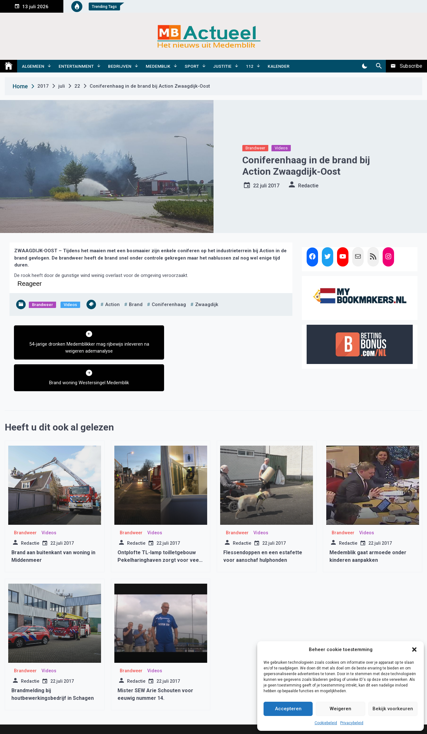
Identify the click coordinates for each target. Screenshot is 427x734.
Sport (192, 66)
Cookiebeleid (326, 723)
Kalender (279, 66)
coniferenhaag (169, 304)
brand (136, 304)
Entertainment (76, 66)
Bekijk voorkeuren (393, 709)
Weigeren (340, 709)
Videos (281, 148)
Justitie (222, 66)
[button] (414, 649)
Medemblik (158, 66)
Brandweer (255, 148)
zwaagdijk (206, 304)
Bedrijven (119, 66)
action (112, 304)
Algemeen (33, 66)
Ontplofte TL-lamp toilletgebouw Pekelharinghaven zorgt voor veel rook (159, 538)
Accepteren (288, 709)
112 (249, 66)
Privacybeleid (351, 723)
